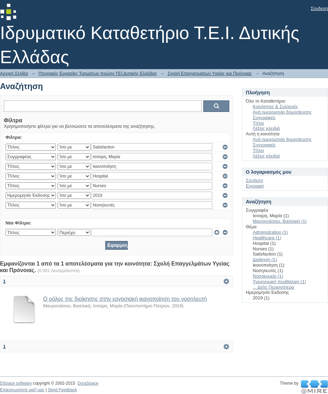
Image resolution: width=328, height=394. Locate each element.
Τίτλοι (258, 123)
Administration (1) (270, 232)
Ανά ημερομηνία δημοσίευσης (282, 112)
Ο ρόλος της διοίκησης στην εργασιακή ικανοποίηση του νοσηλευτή (125, 299)
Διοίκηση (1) (265, 259)
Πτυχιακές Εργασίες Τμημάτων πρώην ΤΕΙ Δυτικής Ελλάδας (97, 73)
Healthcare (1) (267, 237)
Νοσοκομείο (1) (268, 276)
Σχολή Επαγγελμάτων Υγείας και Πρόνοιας (209, 73)
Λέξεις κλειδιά (266, 128)
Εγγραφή (255, 186)
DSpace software (16, 383)
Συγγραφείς (264, 117)
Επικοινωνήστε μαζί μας (22, 389)
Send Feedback (62, 389)
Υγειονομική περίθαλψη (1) (279, 281)
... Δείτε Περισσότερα (273, 287)
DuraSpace (87, 383)
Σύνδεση (319, 8)
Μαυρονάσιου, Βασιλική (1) (280, 221)
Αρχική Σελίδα (14, 73)
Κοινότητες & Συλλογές (275, 106)
